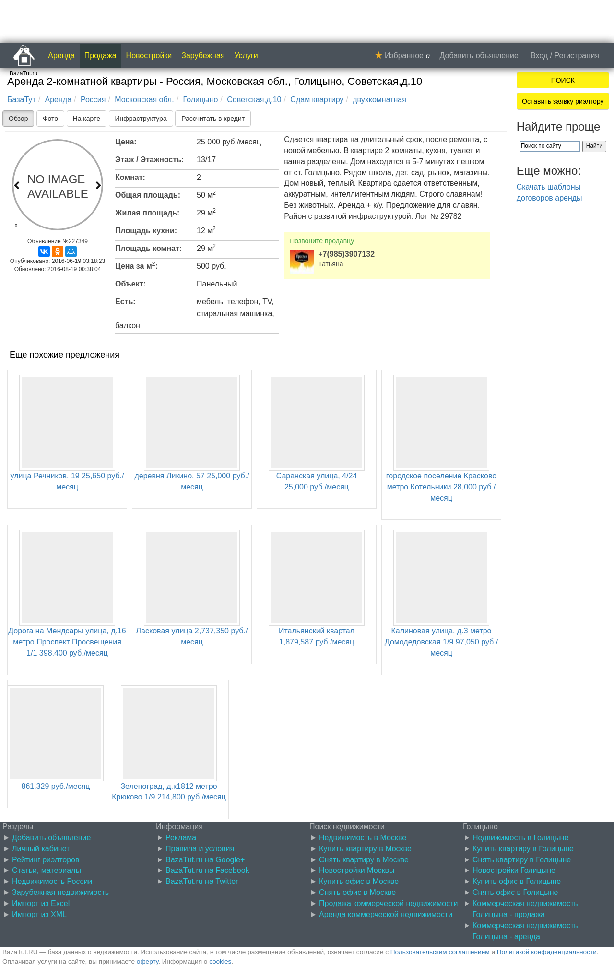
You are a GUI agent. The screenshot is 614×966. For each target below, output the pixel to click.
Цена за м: (136, 265)
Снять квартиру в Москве (364, 860)
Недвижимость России (52, 881)
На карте (87, 118)
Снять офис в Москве (357, 892)
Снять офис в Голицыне (515, 892)
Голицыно (200, 99)
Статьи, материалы (46, 870)
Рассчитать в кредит (213, 118)
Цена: (126, 142)
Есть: (125, 302)
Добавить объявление (479, 55)
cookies (220, 961)
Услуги (246, 55)
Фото (50, 118)
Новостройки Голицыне (513, 870)
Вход (539, 55)
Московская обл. (144, 99)
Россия (93, 99)
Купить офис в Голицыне (516, 881)
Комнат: (130, 177)
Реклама (180, 838)
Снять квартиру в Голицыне (521, 860)
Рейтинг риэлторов (46, 860)
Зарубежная (202, 55)
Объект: (130, 284)
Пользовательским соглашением (440, 951)
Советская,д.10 (254, 99)
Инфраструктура (141, 118)
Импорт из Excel (41, 903)
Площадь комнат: (148, 248)
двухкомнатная (379, 99)
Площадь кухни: (146, 231)
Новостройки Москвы (357, 870)
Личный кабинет (41, 849)
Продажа (100, 55)
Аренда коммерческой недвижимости (385, 914)
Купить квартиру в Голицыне (523, 849)
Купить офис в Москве (359, 881)
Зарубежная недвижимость (60, 892)
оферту (147, 961)
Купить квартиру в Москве (365, 849)
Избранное (404, 55)
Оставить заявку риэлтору (562, 101)
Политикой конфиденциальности (547, 951)
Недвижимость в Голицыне (520, 838)
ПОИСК (563, 80)
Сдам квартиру (316, 99)
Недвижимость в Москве (362, 838)
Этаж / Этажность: (149, 159)
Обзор (18, 118)
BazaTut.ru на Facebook (207, 870)
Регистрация (576, 55)
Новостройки (149, 55)
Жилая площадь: (147, 213)
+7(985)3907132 (346, 254)
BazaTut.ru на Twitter (201, 881)
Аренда (61, 55)
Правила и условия (199, 849)
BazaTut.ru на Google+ (205, 860)
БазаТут (21, 99)
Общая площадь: (147, 195)
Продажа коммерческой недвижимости (388, 903)
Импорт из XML (39, 914)
